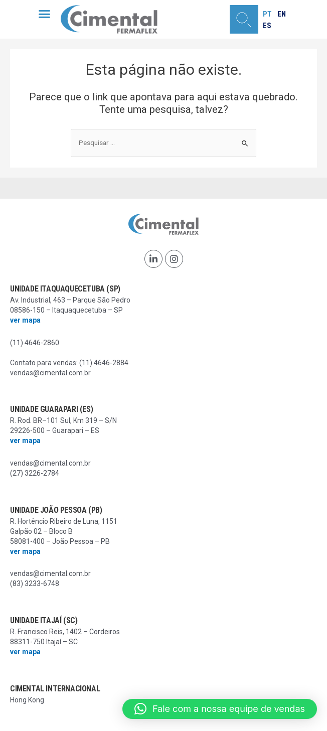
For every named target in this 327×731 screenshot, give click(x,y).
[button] (44, 14)
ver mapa (25, 320)
